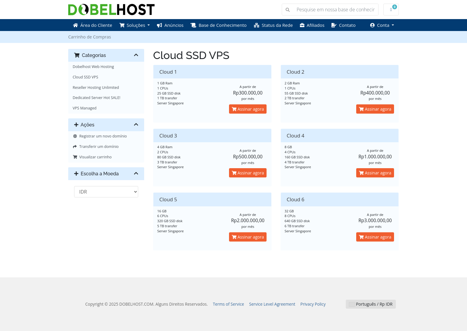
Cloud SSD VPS (85, 77)
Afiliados (312, 25)
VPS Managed (84, 108)
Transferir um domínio (96, 146)
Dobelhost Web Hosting (93, 66)
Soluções (133, 25)
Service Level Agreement (272, 304)
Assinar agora (248, 109)
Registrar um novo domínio (100, 136)
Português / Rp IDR (371, 304)
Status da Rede (273, 25)
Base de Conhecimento (219, 25)
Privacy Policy (313, 304)
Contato (343, 25)
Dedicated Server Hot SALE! (96, 97)
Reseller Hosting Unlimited (96, 87)
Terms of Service (228, 304)
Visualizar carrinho (92, 157)
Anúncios (170, 25)
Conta (380, 25)
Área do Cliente (92, 25)
